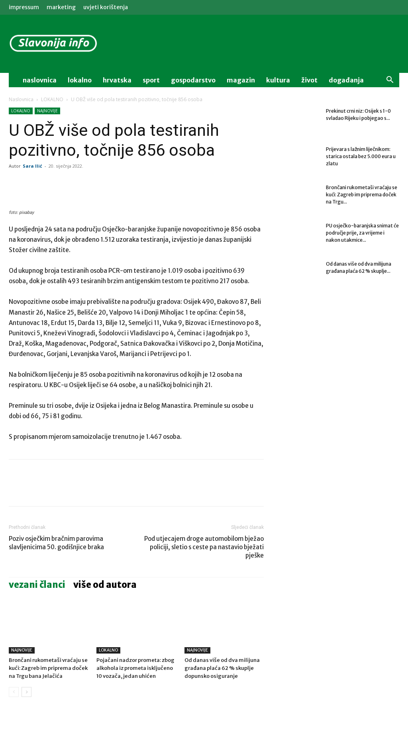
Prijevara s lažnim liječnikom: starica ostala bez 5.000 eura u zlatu (361, 156)
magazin (241, 80)
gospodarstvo (193, 80)
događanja (346, 80)
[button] (389, 80)
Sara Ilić (32, 166)
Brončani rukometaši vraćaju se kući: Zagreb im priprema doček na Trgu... (361, 194)
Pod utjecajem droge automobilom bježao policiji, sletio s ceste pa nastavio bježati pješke (204, 547)
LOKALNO (52, 99)
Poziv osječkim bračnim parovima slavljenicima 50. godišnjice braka (56, 543)
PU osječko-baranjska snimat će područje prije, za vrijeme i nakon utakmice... (362, 233)
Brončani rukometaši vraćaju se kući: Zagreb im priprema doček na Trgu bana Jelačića (48, 668)
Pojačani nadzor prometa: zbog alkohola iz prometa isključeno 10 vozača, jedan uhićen (135, 668)
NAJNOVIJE (47, 111)
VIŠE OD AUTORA (105, 584)
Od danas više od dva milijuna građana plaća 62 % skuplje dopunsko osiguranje (222, 668)
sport (151, 80)
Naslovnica (21, 99)
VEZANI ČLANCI (37, 584)
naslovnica (40, 80)
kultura (278, 80)
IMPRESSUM (24, 7)
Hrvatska (117, 80)
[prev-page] (14, 692)
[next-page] (26, 692)
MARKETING (61, 7)
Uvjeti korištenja (105, 7)
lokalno (80, 80)
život (309, 80)
